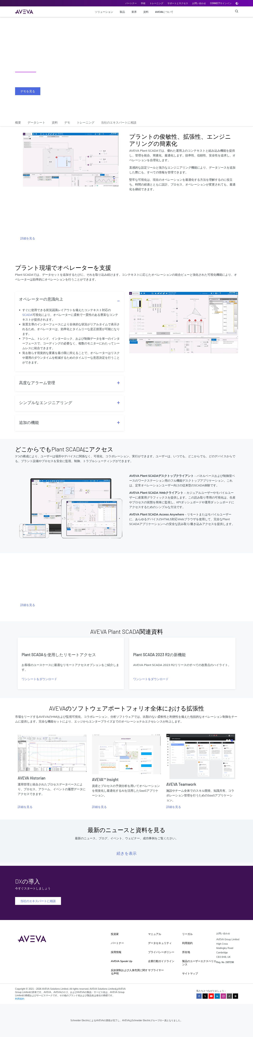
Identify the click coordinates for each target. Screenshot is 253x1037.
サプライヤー (156, 970)
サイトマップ (190, 973)
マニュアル (154, 934)
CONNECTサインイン (221, 3)
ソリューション (104, 11)
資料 (146, 11)
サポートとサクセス (177, 3)
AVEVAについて (164, 11)
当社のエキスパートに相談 (118, 122)
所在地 (186, 952)
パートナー (131, 3)
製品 (122, 11)
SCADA (27, 315)
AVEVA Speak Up (121, 961)
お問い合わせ (199, 3)
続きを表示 (127, 853)
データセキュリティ (160, 943)
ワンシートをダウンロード (39, 679)
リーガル (187, 934)
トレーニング (156, 3)
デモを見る (27, 91)
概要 (18, 122)
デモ (67, 122)
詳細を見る (27, 238)
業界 (134, 11)
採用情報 (116, 952)
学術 (143, 3)
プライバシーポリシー (161, 952)
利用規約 (187, 943)
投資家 (115, 934)
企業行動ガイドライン (161, 961)
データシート (36, 122)
